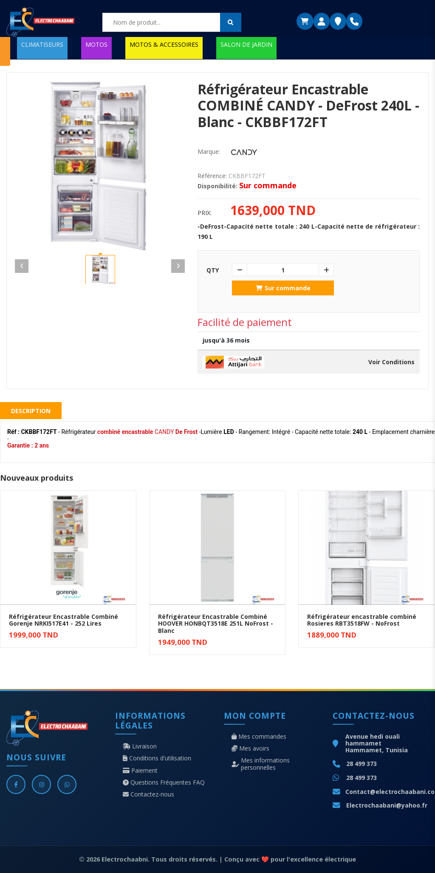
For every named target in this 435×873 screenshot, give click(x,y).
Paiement (140, 770)
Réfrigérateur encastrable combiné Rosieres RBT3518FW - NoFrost (361, 620)
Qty (212, 270)
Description (31, 411)
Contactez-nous (148, 794)
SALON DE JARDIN (246, 44)
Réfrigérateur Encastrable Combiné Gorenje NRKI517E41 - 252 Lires (63, 620)
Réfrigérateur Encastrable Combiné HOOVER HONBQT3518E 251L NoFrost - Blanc (215, 623)
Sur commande (283, 288)
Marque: (209, 151)
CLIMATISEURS (42, 44)
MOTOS (96, 44)
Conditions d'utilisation (157, 758)
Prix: (205, 213)
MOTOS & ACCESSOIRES (164, 44)
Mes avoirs (250, 748)
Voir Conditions (391, 362)
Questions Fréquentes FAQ (164, 782)
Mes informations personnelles (261, 764)
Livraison (140, 746)
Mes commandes (259, 736)
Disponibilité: (217, 186)
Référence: (212, 176)
